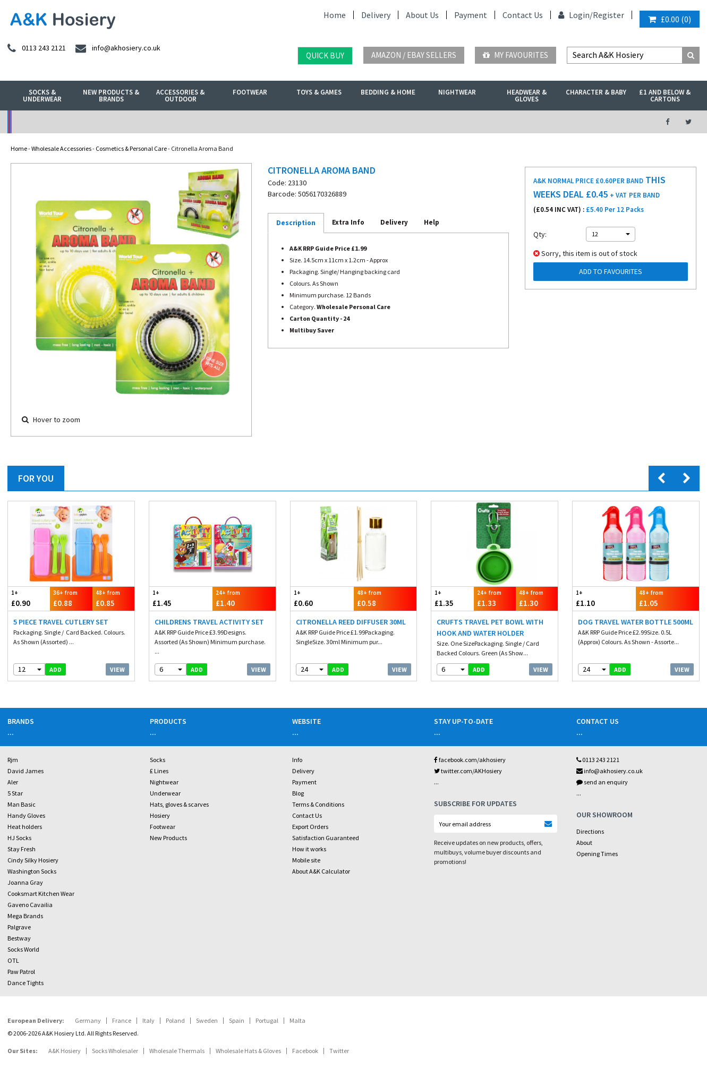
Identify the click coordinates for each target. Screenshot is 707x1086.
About (584, 842)
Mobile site (306, 860)
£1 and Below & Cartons (665, 96)
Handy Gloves (26, 815)
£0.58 (385, 598)
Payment (470, 15)
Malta (297, 1020)
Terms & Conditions (318, 804)
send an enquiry (602, 782)
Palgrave (19, 927)
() (669, 19)
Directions (590, 831)
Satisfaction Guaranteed (325, 838)
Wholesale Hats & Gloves (248, 1051)
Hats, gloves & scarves (179, 804)
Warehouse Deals (405, 121)
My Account (246, 121)
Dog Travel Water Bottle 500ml (635, 622)
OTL (13, 960)
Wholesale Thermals (177, 1051)
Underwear (165, 793)
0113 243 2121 (597, 760)
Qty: (540, 234)
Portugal (266, 1020)
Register (608, 15)
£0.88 (71, 598)
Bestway (19, 938)
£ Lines (159, 771)
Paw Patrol (21, 972)
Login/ (575, 15)
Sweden (207, 1020)
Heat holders (24, 827)
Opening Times (597, 854)
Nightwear (457, 92)
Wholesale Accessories (61, 148)
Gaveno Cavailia (30, 905)
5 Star (15, 793)
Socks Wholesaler (115, 1051)
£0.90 (29, 598)
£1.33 (495, 598)
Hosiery (160, 815)
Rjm (12, 760)
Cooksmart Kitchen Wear (40, 893)
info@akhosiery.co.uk (609, 771)
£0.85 (113, 598)
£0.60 (322, 598)
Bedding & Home (388, 92)
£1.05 (667, 598)
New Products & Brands (111, 96)
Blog (298, 793)
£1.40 (244, 598)
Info (297, 760)
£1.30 (537, 598)
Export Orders (310, 827)
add (55, 669)
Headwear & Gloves (527, 96)
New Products (168, 838)
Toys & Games (319, 92)
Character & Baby (596, 92)
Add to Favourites (610, 271)
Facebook (305, 1051)
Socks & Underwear (42, 96)
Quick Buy (325, 55)
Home (334, 15)
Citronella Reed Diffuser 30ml (351, 622)
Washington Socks (31, 871)
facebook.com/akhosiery (470, 760)
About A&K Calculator (321, 871)
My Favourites (515, 55)
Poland (175, 1020)
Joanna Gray (25, 882)
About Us (422, 15)
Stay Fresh (21, 849)
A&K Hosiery (64, 1051)
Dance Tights (25, 983)
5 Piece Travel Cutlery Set (60, 622)
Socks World (23, 949)
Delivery (375, 15)
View (117, 669)
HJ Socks (19, 838)
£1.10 (604, 598)
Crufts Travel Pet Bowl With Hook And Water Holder (490, 627)
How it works (309, 849)
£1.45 (180, 598)
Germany (88, 1020)
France (121, 1020)
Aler (12, 782)
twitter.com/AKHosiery (468, 771)
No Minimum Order (87, 121)
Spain (236, 1020)
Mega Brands (25, 916)
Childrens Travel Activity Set (209, 622)
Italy (148, 1020)
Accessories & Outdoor (180, 96)
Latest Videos (565, 121)
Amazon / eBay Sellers (413, 55)
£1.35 (452, 598)
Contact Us (522, 15)
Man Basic (21, 804)
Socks (157, 760)
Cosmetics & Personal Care (131, 148)
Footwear (250, 92)
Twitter (339, 1051)
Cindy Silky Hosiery (32, 860)
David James (25, 771)
